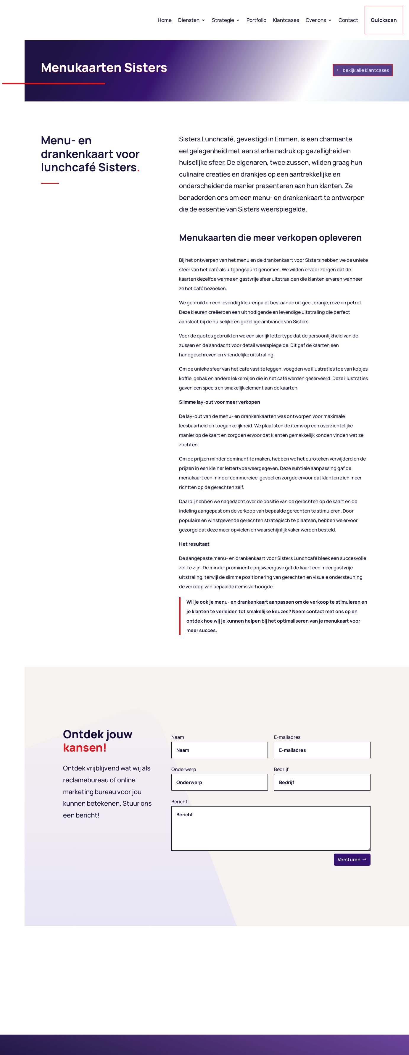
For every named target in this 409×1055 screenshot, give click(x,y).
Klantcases (286, 20)
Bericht (179, 801)
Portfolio (256, 20)
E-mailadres (287, 737)
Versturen (349, 859)
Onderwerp (183, 769)
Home (165, 20)
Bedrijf (281, 769)
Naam (177, 737)
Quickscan (384, 20)
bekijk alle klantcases (366, 70)
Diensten (188, 20)
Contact (348, 20)
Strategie (223, 20)
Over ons (316, 20)
